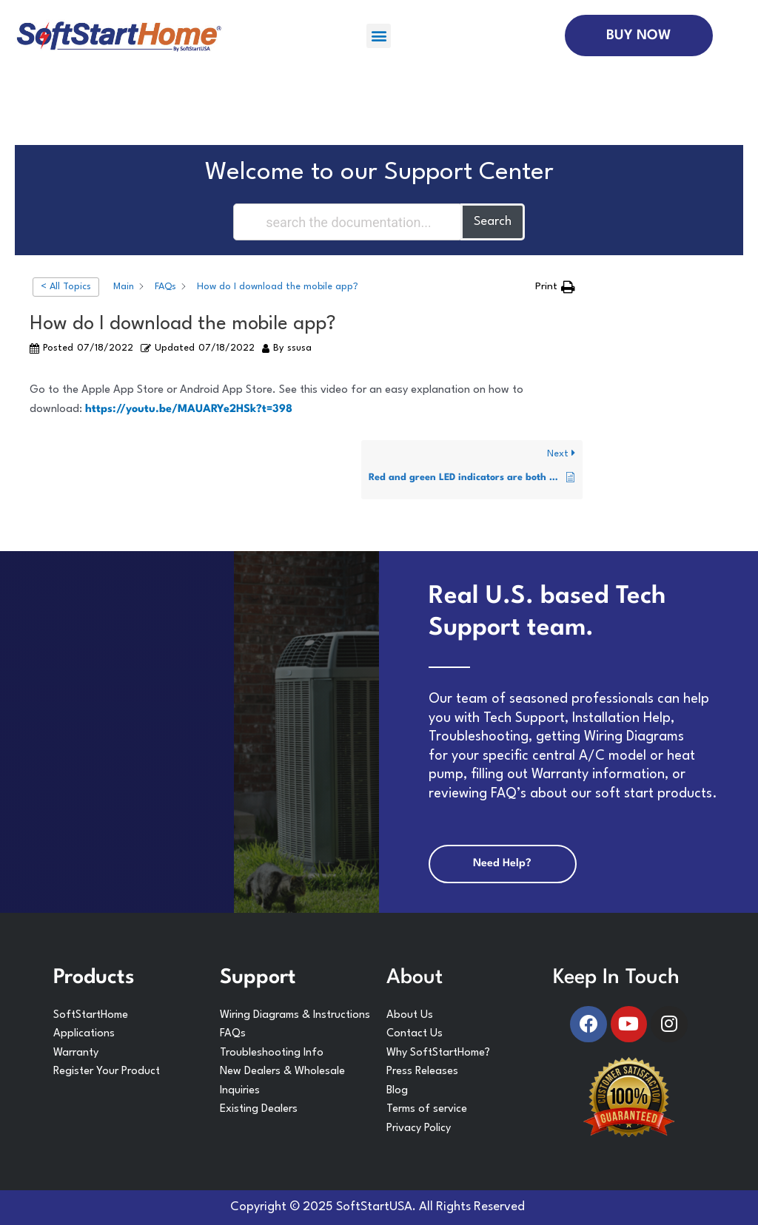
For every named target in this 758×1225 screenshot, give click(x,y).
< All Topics (66, 286)
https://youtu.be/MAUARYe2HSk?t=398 (188, 409)
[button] (378, 36)
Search (493, 221)
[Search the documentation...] (348, 221)
